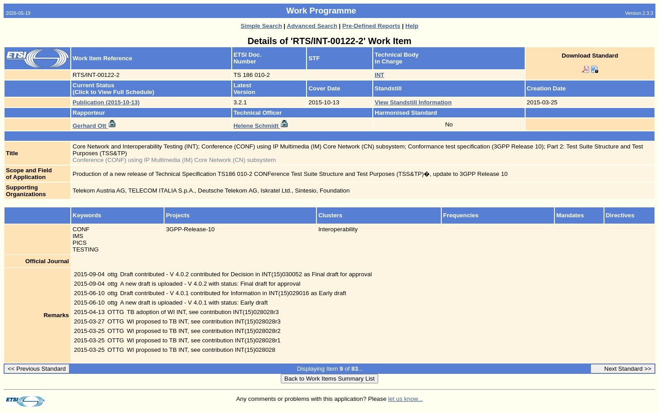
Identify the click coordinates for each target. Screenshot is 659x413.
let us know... (405, 398)
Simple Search (261, 25)
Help (411, 25)
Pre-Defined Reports (371, 25)
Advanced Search (312, 25)
